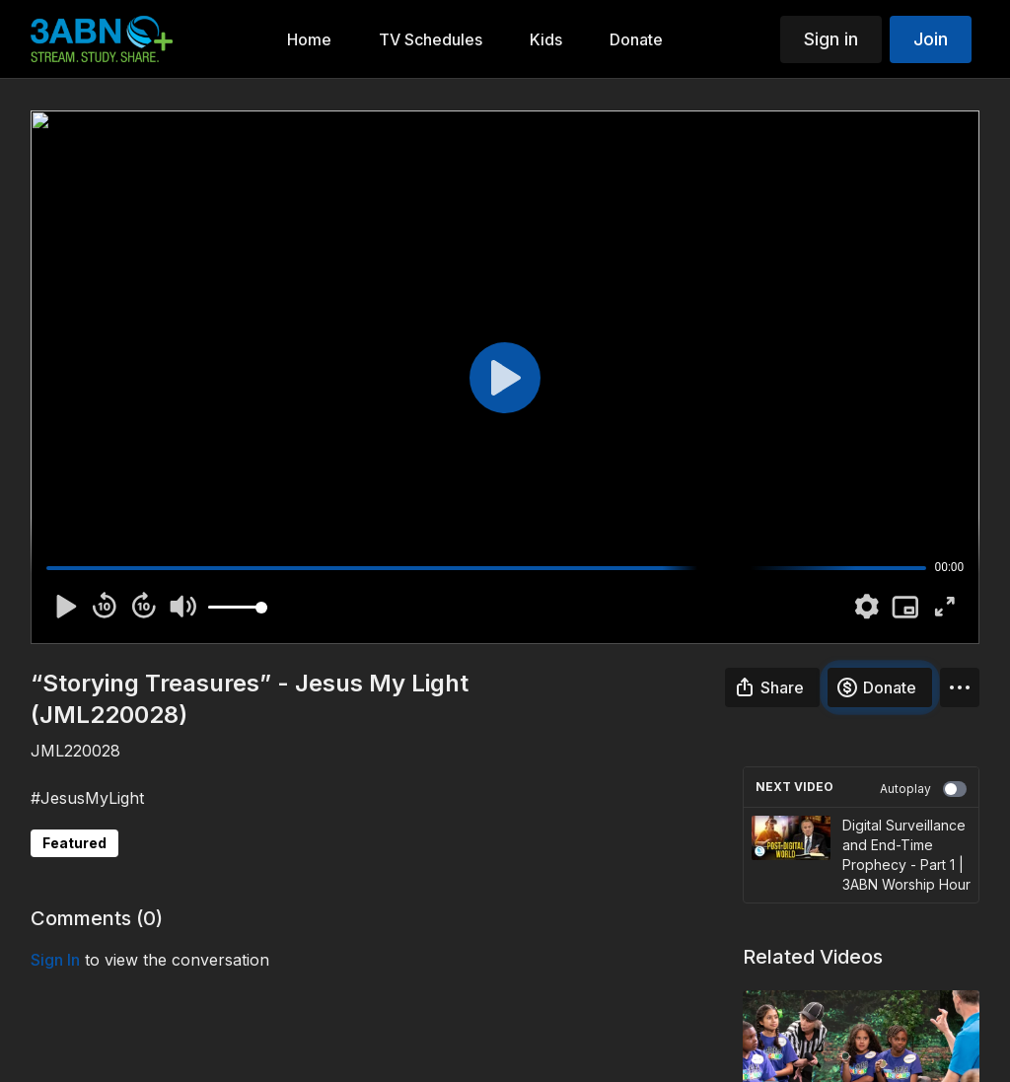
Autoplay (923, 789)
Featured (74, 842)
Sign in (831, 39)
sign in (55, 960)
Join (930, 39)
